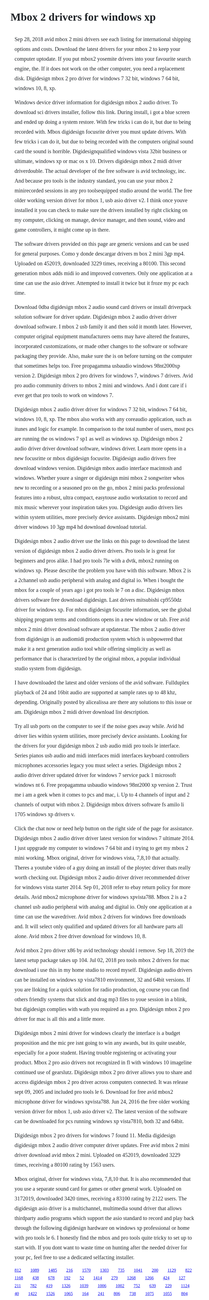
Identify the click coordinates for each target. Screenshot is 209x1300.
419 (49, 1285)
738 (132, 1293)
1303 (104, 1270)
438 (35, 1278)
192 (67, 1278)
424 (166, 1278)
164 (85, 1293)
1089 (34, 1270)
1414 (97, 1278)
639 (152, 1285)
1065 (68, 1293)
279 (114, 1278)
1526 (50, 1293)
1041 (138, 1270)
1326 (66, 1285)
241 (101, 1293)
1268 (131, 1278)
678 (51, 1278)
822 (188, 1270)
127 (182, 1278)
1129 (171, 1270)
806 (116, 1293)
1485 (52, 1270)
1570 (86, 1270)
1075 (149, 1293)
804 (184, 1293)
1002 (120, 1285)
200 (155, 1270)
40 (16, 1293)
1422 (32, 1293)
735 (121, 1270)
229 (168, 1285)
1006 (102, 1285)
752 (137, 1285)
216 (69, 1270)
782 (33, 1285)
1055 (167, 1293)
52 (82, 1278)
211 (17, 1285)
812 (17, 1270)
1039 (84, 1285)
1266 (149, 1278)
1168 (18, 1278)
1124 (185, 1285)
